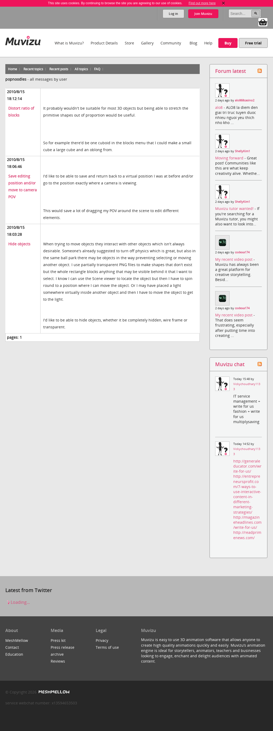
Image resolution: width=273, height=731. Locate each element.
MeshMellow (16, 640)
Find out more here (201, 3)
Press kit (58, 640)
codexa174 (242, 252)
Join (203, 13)
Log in (173, 13)
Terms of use (107, 647)
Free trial (253, 43)
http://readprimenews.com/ (247, 535)
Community (170, 43)
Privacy (102, 640)
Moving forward (229, 157)
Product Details (104, 43)
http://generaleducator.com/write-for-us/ (247, 466)
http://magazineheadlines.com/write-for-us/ (247, 522)
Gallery (147, 43)
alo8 (219, 107)
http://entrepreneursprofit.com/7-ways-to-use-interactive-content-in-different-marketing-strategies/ (247, 494)
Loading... (17, 602)
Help (208, 43)
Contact (12, 647)
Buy (227, 43)
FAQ (97, 69)
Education (14, 654)
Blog (193, 43)
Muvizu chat (229, 364)
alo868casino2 (244, 100)
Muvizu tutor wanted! (235, 208)
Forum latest (230, 71)
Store (129, 43)
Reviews (58, 661)
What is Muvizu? (69, 43)
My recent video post (234, 259)
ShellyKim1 (242, 151)
